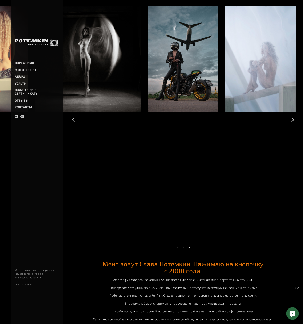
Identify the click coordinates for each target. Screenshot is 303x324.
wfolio (28, 283)
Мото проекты (27, 70)
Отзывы (22, 100)
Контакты (23, 107)
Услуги (21, 83)
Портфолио (24, 63)
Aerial (20, 76)
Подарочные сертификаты (27, 91)
